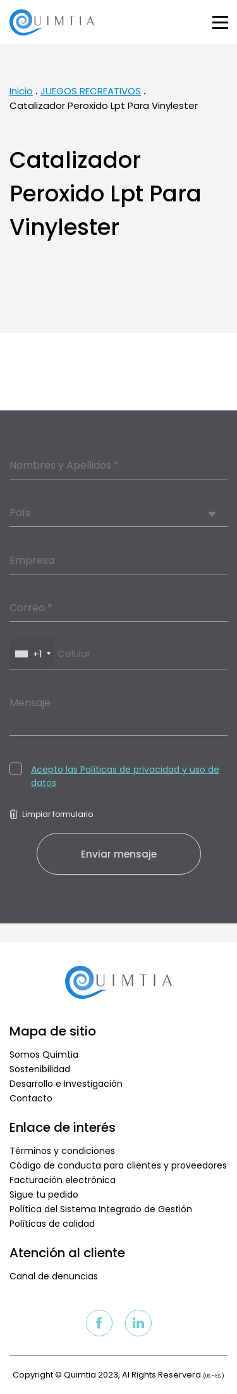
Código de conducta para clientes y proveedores (118, 1165)
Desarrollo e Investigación (66, 1083)
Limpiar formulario (51, 814)
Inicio (21, 91)
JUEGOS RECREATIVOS (90, 91)
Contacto (30, 1098)
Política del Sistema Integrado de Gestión (100, 1209)
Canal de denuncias (53, 1276)
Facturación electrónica (62, 1180)
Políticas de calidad (52, 1223)
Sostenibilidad (39, 1069)
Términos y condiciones (62, 1150)
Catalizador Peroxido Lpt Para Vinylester (103, 105)
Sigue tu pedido (43, 1194)
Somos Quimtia (43, 1054)
